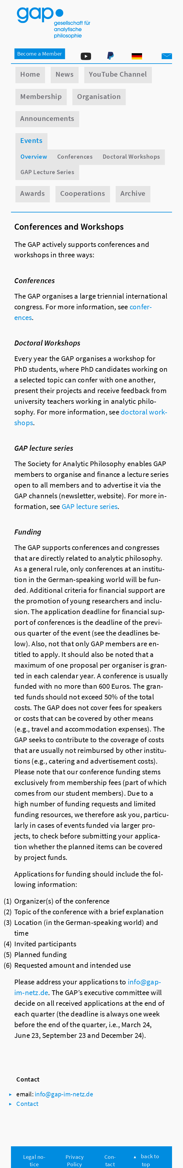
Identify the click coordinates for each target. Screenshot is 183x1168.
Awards (32, 193)
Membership (41, 96)
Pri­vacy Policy (75, 1160)
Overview (33, 156)
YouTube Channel (118, 74)
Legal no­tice (34, 1160)
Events (31, 140)
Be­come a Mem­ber (39, 53)
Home (30, 74)
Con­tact (27, 1103)
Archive (132, 193)
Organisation (99, 96)
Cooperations (82, 193)
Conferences (75, 156)
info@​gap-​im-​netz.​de (64, 1094)
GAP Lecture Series (47, 172)
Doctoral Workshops (131, 156)
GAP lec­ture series (89, 506)
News (64, 74)
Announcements (47, 118)
